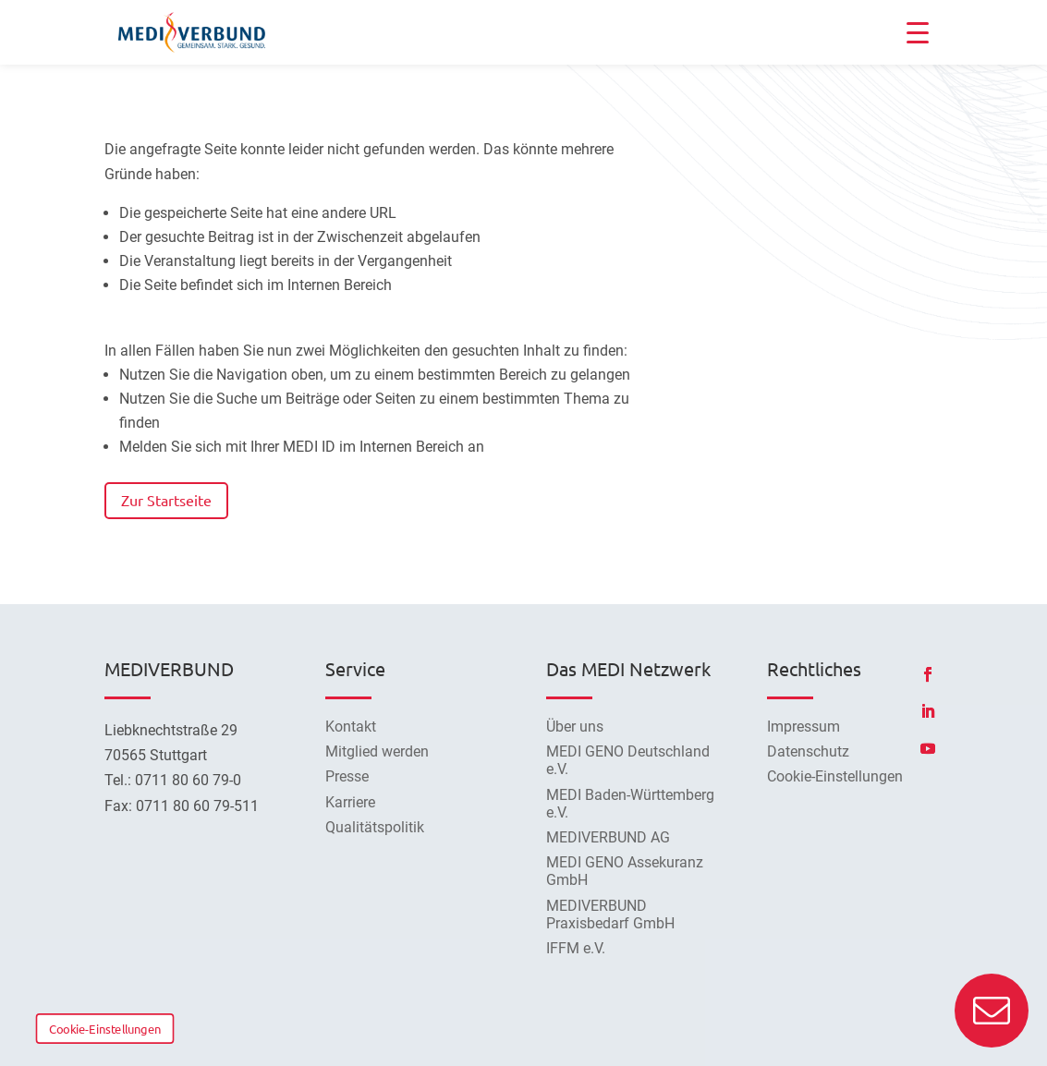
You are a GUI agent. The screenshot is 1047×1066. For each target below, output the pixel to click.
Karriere (350, 802)
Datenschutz (808, 751)
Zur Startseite (166, 500)
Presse (347, 776)
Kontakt (350, 726)
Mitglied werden (377, 751)
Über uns (574, 726)
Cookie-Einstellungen (105, 1028)
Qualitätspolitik (374, 827)
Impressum (803, 726)
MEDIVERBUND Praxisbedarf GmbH (610, 914)
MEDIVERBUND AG (608, 837)
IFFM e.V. (575, 948)
